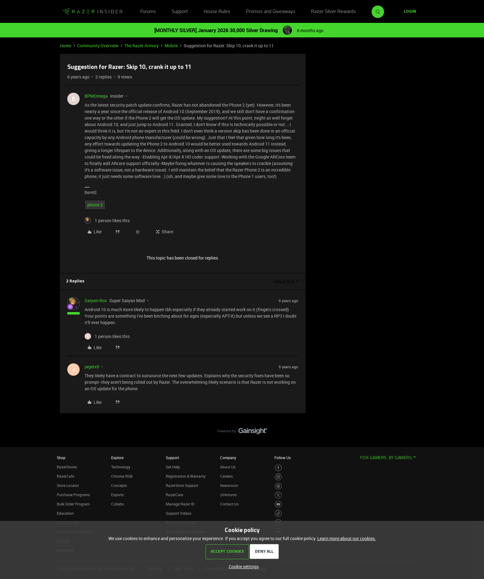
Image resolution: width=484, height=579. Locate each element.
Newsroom (229, 485)
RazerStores (67, 466)
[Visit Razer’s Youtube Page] (278, 504)
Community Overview (98, 46)
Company (228, 457)
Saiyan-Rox (96, 300)
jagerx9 (92, 367)
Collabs (117, 503)
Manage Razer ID (180, 503)
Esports (117, 494)
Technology (120, 466)
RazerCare (174, 494)
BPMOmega (96, 96)
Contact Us (229, 503)
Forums (148, 11)
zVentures (228, 494)
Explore (117, 457)
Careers (226, 476)
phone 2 (95, 205)
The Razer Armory (141, 46)
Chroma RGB (122, 476)
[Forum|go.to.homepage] (92, 12)
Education (65, 513)
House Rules (217, 11)
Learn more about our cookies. (346, 538)
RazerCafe (65, 476)
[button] (410, 12)
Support (180, 11)
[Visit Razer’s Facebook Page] (278, 468)
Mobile (171, 46)
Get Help (173, 466)
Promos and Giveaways (270, 11)
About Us (228, 466)
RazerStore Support (182, 485)
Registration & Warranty (186, 476)
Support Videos (178, 513)
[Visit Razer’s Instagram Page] (278, 477)
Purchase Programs (73, 494)
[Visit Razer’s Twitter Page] (278, 495)
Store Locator (68, 485)
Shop (61, 457)
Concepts (119, 485)
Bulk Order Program (73, 503)
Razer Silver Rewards (333, 11)
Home (65, 46)
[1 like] (107, 220)
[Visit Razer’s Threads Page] (278, 486)
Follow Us (282, 457)
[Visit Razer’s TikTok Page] (278, 513)
